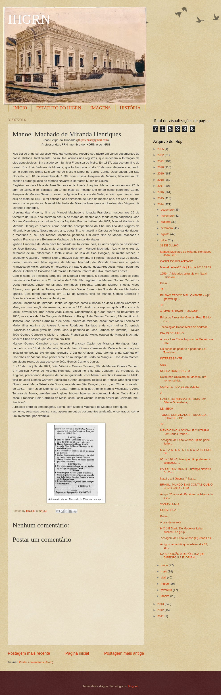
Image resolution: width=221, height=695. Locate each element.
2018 (161, 179)
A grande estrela (170, 522)
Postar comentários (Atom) (36, 662)
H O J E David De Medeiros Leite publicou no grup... (181, 530)
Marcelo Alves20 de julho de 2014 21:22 (185, 267)
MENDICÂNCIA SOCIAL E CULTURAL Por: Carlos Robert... (185, 432)
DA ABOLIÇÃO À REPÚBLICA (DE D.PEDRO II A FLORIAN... (182, 555)
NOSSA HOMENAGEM (175, 371)
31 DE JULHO (169, 245)
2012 (161, 610)
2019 (161, 173)
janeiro (165, 596)
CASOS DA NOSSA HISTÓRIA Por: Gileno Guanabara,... (183, 400)
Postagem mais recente (29, 653)
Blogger (133, 686)
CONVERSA (168, 510)
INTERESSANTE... (172, 358)
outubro (166, 221)
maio (164, 571)
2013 (161, 604)
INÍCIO (20, 107)
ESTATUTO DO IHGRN (58, 107)
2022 (161, 155)
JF (161, 289)
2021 (161, 161)
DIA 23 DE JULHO (172, 333)
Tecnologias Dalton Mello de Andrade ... (186, 327)
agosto (165, 234)
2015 (161, 198)
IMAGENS (100, 107)
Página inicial (77, 653)
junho (165, 565)
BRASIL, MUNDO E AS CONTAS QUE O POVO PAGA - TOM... (186, 486)
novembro (167, 215)
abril (164, 577)
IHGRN (29, 19)
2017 (161, 185)
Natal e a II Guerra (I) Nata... (178, 478)
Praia (163, 283)
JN (162, 305)
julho (164, 240)
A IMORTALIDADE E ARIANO (179, 311)
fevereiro (167, 590)
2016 (161, 192)
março (165, 583)
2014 (161, 204)
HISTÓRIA (130, 107)
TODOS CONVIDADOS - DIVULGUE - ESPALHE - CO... (184, 416)
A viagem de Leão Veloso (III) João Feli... (186, 538)
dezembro (167, 209)
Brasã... (165, 516)
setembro (167, 228)
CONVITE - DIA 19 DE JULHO (179, 386)
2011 (161, 616)
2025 (161, 149)
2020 (161, 167)
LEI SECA (166, 408)
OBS (163, 364)
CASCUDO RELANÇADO (176, 261)
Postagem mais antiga (124, 653)
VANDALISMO (169, 504)
